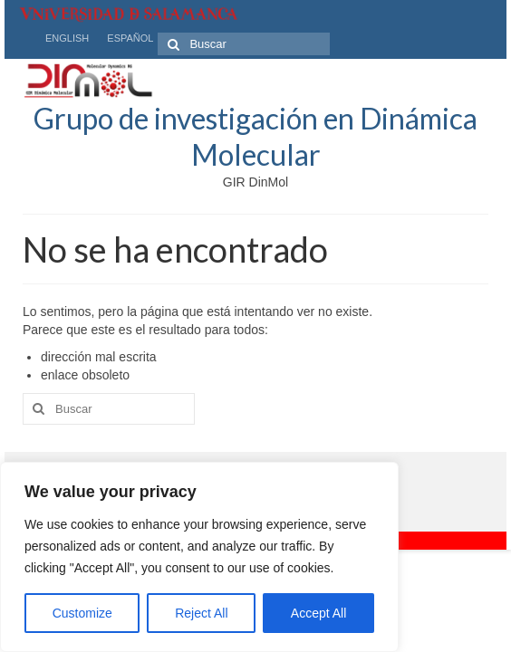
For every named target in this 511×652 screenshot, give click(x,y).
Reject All (201, 613)
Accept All (318, 613)
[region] (199, 557)
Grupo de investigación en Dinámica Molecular (255, 136)
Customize (82, 613)
